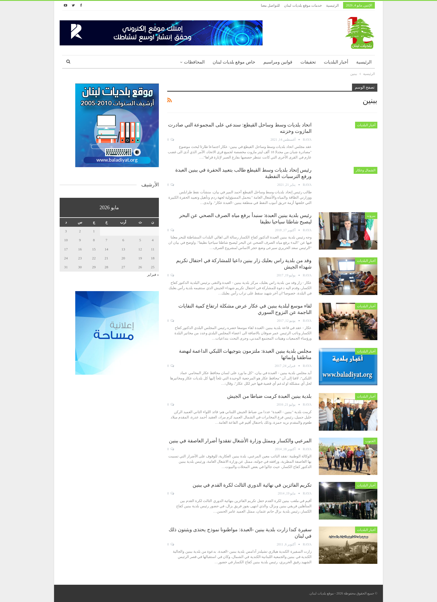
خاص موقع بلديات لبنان (234, 62)
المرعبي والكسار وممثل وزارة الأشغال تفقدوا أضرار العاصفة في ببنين (240, 440)
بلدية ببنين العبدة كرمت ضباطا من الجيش (269, 396)
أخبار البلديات (336, 62)
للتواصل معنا (270, 5)
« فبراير (153, 274)
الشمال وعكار (365, 170)
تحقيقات (308, 62)
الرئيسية (332, 5)
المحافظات (194, 62)
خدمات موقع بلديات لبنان (303, 5)
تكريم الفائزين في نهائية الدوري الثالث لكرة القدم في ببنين (252, 485)
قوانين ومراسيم (277, 62)
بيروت (371, 216)
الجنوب (370, 441)
